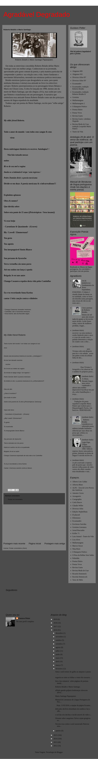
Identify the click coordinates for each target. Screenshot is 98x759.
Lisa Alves (76, 540)
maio (58, 658)
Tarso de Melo (77, 580)
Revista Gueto (77, 116)
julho (58, 651)
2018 (56, 623)
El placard (76, 515)
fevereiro (59, 669)
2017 (56, 626)
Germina (75, 97)
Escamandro (76, 84)
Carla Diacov (77, 502)
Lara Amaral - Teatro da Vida (83, 536)
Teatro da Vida (77, 132)
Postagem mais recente (14, 543)
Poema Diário (77, 110)
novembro (60, 637)
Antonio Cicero (78, 493)
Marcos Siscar (77, 546)
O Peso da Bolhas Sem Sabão (83, 555)
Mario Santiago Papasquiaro (65, 696)
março (58, 665)
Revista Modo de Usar (80, 571)
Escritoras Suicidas (79, 524)
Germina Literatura (79, 527)
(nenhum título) (78, 330)
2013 (56, 742)
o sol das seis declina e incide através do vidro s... (73, 715)
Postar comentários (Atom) (18, 548)
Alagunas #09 (77, 71)
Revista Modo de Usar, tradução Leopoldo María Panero (81, 126)
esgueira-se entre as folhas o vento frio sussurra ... (73, 677)
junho (58, 654)
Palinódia (75, 558)
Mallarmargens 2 (78, 103)
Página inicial (35, 543)
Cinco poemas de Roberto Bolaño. (87, 310)
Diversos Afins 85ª (79, 77)
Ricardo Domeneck (79, 574)
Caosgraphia (76, 499)
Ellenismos (76, 518)
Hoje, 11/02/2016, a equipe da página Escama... (73, 705)
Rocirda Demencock (79, 577)
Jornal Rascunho (78, 530)
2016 (56, 630)
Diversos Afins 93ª (79, 80)
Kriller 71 (76, 533)
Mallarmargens (77, 100)
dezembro (59, 633)
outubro (59, 640)
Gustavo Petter (24, 618)
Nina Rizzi (76, 549)
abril (57, 661)
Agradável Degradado (36, 14)
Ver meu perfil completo (25, 621)
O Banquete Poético (79, 106)
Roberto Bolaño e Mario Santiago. (67, 687)
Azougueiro (76, 496)
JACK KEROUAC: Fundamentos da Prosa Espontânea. (88, 285)
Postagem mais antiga (54, 543)
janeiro (58, 731)
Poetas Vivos (77, 113)
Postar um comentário (15, 499)
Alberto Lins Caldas (79, 482)
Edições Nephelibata (79, 512)
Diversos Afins (77, 509)
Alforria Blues (77, 485)
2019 (56, 619)
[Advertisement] (34, 523)
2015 (56, 735)
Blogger (60, 752)
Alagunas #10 (77, 74)
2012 (56, 746)
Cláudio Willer (77, 506)
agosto (58, 647)
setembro (59, 644)
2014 (56, 739)
